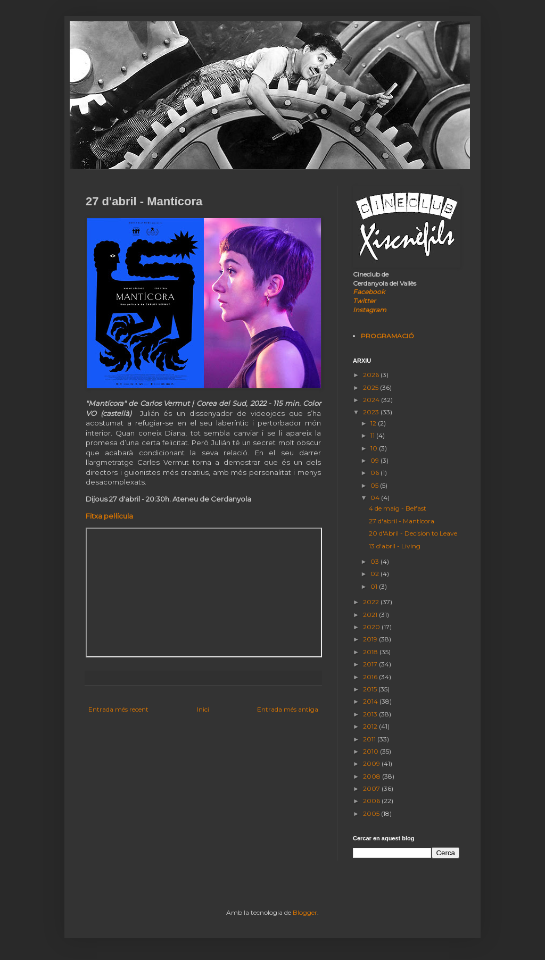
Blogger (305, 912)
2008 (372, 776)
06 (375, 473)
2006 (372, 801)
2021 (371, 615)
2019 (371, 639)
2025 (371, 387)
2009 (372, 763)
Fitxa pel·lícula (109, 516)
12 (374, 423)
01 (374, 586)
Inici (203, 709)
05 (375, 485)
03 (375, 561)
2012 (371, 726)
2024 (372, 400)
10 (374, 448)
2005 (372, 813)
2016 (371, 677)
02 (375, 574)
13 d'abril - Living (394, 546)
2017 (371, 664)
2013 (371, 714)
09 (375, 460)
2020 (372, 627)
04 (375, 498)
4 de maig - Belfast (397, 508)
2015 (370, 689)
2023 (372, 412)
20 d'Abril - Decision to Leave (413, 533)
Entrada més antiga (287, 709)
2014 (371, 701)
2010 (371, 751)
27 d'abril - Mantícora (401, 521)
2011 (370, 739)
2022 (372, 602)
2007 (372, 788)
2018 (371, 652)
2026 (372, 375)
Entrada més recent (118, 709)
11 (373, 435)
